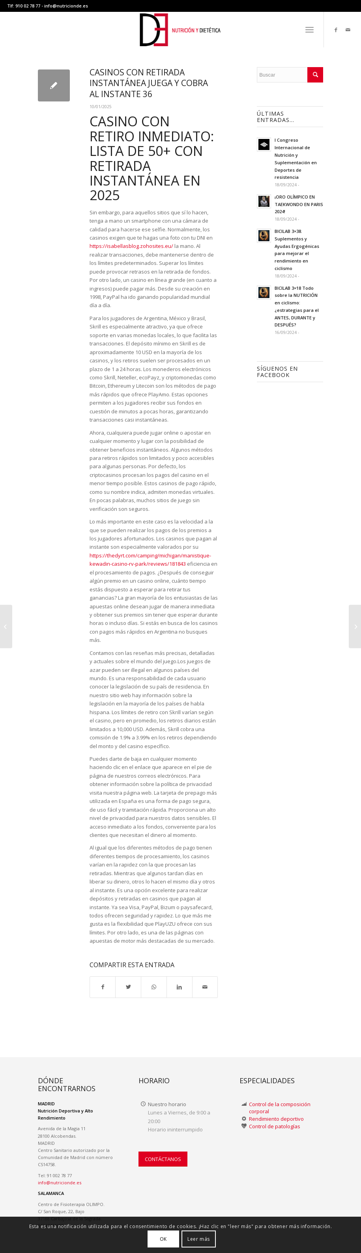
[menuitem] (309, 29)
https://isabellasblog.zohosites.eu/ (131, 245)
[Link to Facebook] (336, 30)
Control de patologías (274, 1126)
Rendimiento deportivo (276, 1118)
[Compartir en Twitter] (128, 987)
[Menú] (309, 29)
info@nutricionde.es (66, 6)
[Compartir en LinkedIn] (179, 987)
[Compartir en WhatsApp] (153, 987)
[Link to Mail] (348, 30)
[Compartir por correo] (205, 987)
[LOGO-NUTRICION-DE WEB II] (180, 29)
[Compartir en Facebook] (103, 987)
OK (163, 1239)
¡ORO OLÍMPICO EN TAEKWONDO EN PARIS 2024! (299, 204)
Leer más (198, 1239)
